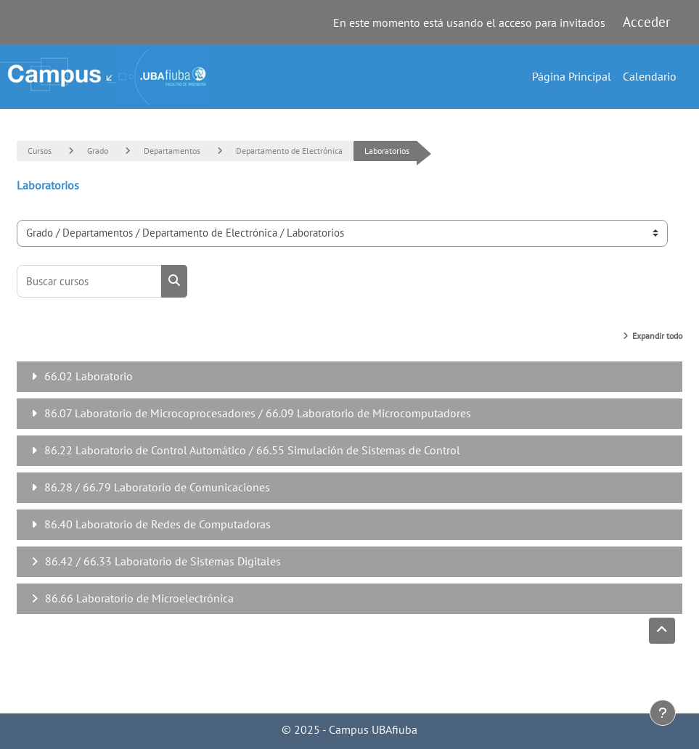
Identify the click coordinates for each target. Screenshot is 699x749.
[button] (662, 630)
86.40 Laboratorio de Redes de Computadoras (157, 524)
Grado (97, 150)
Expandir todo (657, 335)
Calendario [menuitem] (649, 76)
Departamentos (172, 150)
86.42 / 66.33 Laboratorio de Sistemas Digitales (163, 561)
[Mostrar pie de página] (663, 713)
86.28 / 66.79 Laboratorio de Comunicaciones (157, 487)
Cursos (40, 150)
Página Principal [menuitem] (571, 76)
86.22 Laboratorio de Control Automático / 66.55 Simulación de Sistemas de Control (252, 450)
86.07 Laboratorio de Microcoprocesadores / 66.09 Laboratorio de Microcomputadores (257, 413)
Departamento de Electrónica (289, 150)
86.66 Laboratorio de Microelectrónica (139, 598)
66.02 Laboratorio (88, 376)
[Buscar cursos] (89, 281)
